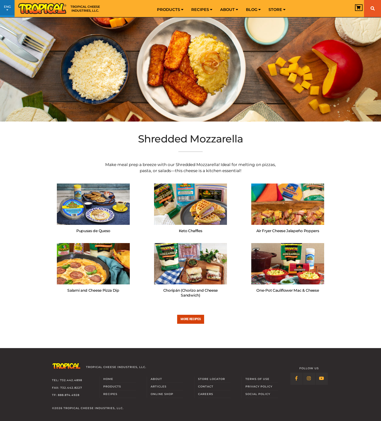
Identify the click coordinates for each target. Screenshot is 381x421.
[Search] (372, 8)
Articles (158, 386)
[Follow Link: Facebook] (296, 379)
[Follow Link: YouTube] (322, 379)
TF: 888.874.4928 (65, 395)
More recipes (191, 319)
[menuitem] (170, 8)
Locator (211, 379)
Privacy (258, 386)
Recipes (201, 9)
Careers (205, 394)
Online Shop (162, 394)
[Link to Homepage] (61, 8)
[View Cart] (353, 9)
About (229, 9)
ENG (7, 9)
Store (277, 9)
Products (170, 9)
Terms (257, 379)
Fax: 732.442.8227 (67, 387)
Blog (253, 9)
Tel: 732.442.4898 (67, 380)
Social (257, 394)
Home (108, 379)
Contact (205, 386)
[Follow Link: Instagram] (309, 379)
